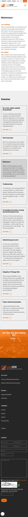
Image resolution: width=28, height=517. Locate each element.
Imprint (3, 417)
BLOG (25, 1)
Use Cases (4, 375)
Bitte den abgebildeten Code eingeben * (12, 490)
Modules (3, 390)
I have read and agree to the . (13, 480)
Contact (14, 338)
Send (4, 500)
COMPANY (4, 406)
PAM (18, 1)
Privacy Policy (5, 421)
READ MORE (7, 130)
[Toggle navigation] (25, 5)
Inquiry (3, 413)
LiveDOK (9, 1)
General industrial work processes (10, 383)
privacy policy (22, 480)
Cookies (3, 428)
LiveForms (4, 398)
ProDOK (13, 1)
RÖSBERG (4, 1)
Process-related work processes (10, 379)
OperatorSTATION (6, 394)
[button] (2, 514)
